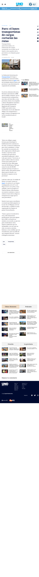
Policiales (13, 8)
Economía (23, 8)
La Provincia (8, 9)
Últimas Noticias (4, 9)
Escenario (28, 8)
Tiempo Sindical (33, 9)
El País (20, 9)
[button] (2, 4)
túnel (3, 183)
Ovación (17, 8)
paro (10, 25)
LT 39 (35, 9)
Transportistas (6, 77)
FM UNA (23, 388)
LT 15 (36, 9)
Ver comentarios (11, 252)
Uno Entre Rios (4, 25)
